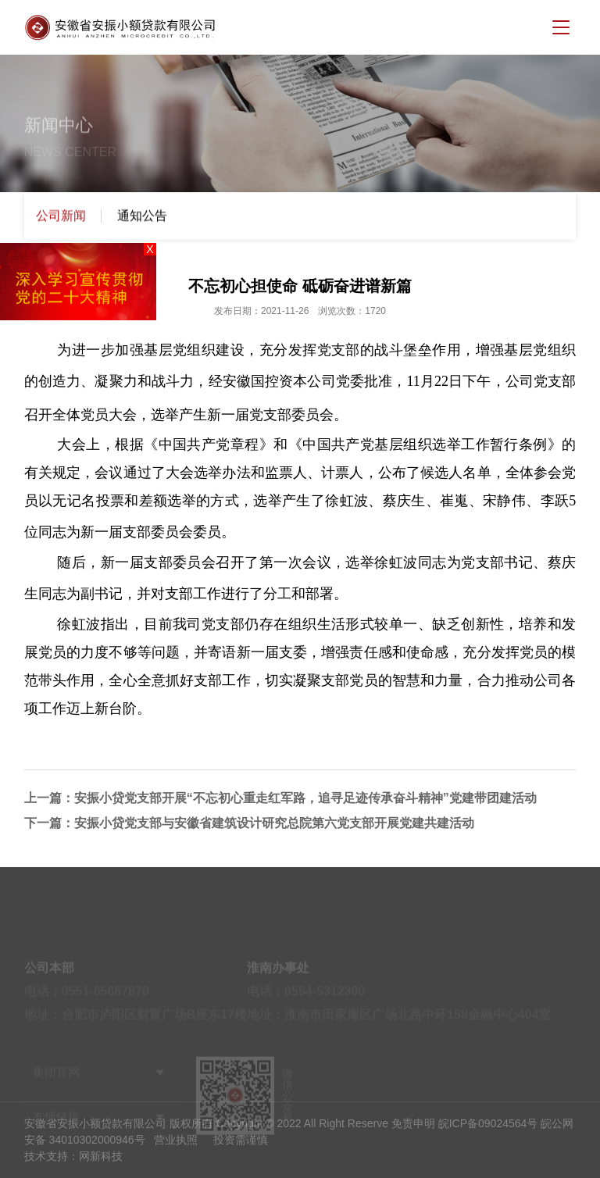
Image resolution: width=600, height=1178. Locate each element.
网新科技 (101, 1156)
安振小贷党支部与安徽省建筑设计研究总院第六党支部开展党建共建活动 (274, 823)
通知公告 (142, 216)
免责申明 (413, 1123)
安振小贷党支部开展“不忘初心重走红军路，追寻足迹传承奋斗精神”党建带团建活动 (305, 798)
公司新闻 (61, 216)
